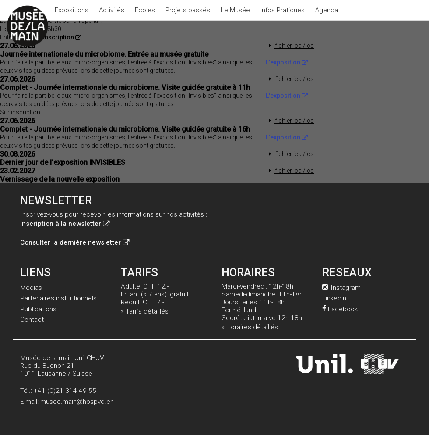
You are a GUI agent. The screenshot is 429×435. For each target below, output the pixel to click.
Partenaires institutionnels (58, 298)
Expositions (71, 10)
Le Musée (235, 10)
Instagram (341, 288)
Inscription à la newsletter (64, 224)
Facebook (340, 309)
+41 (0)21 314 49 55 (65, 391)
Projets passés (187, 10)
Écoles (145, 10)
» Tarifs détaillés (145, 311)
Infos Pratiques (282, 10)
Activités (111, 10)
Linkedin (334, 298)
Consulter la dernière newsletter (74, 242)
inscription (62, 37)
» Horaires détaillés (250, 327)
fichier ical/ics (290, 45)
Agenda (326, 10)
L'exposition (287, 62)
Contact (32, 320)
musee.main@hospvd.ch (77, 402)
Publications (38, 309)
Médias (31, 288)
